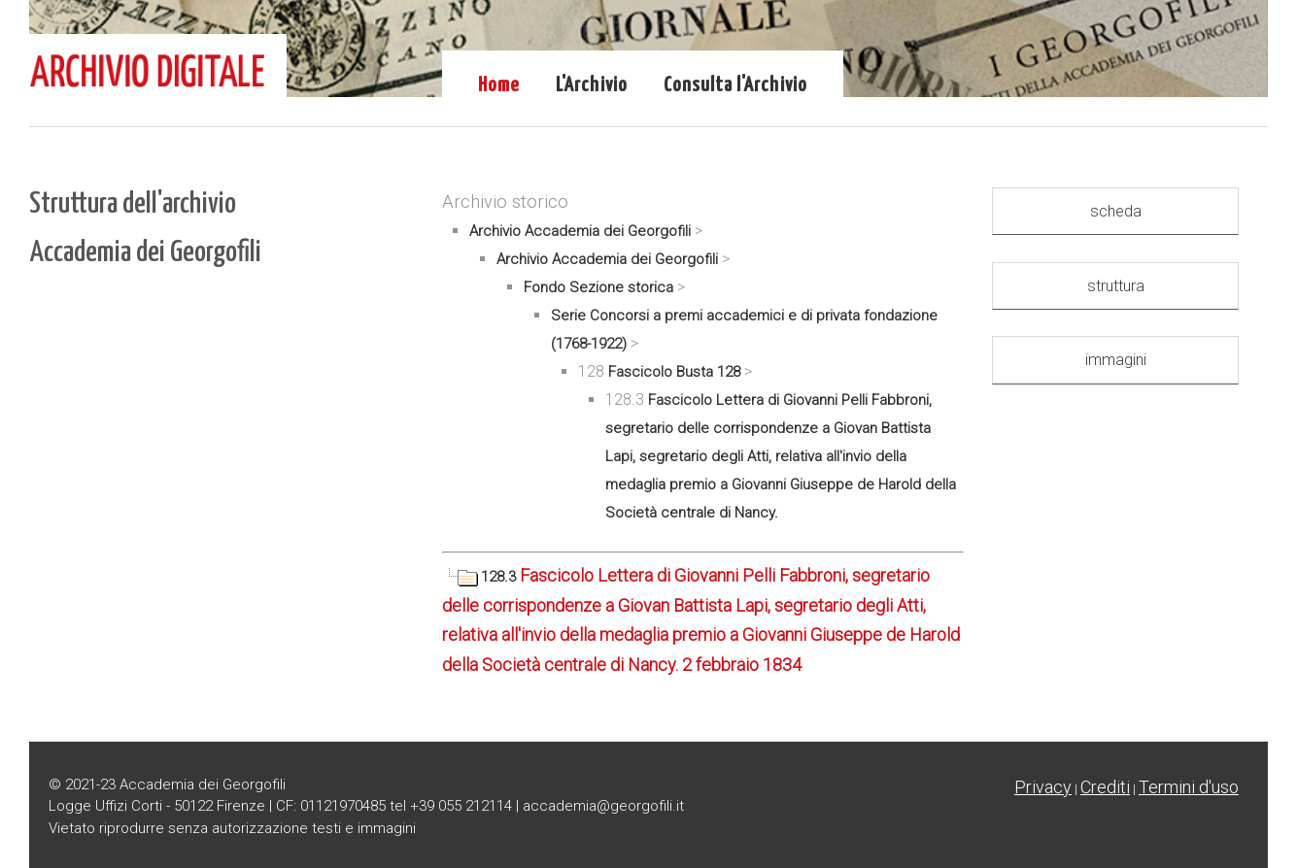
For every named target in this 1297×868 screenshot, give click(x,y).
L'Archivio (592, 85)
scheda (1116, 211)
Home (499, 85)
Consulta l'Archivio (735, 85)
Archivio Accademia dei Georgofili (580, 231)
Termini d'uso (1189, 787)
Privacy (1043, 787)
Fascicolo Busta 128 (674, 372)
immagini (1115, 360)
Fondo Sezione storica (598, 287)
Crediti (1105, 787)
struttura (1115, 286)
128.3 (481, 576)
